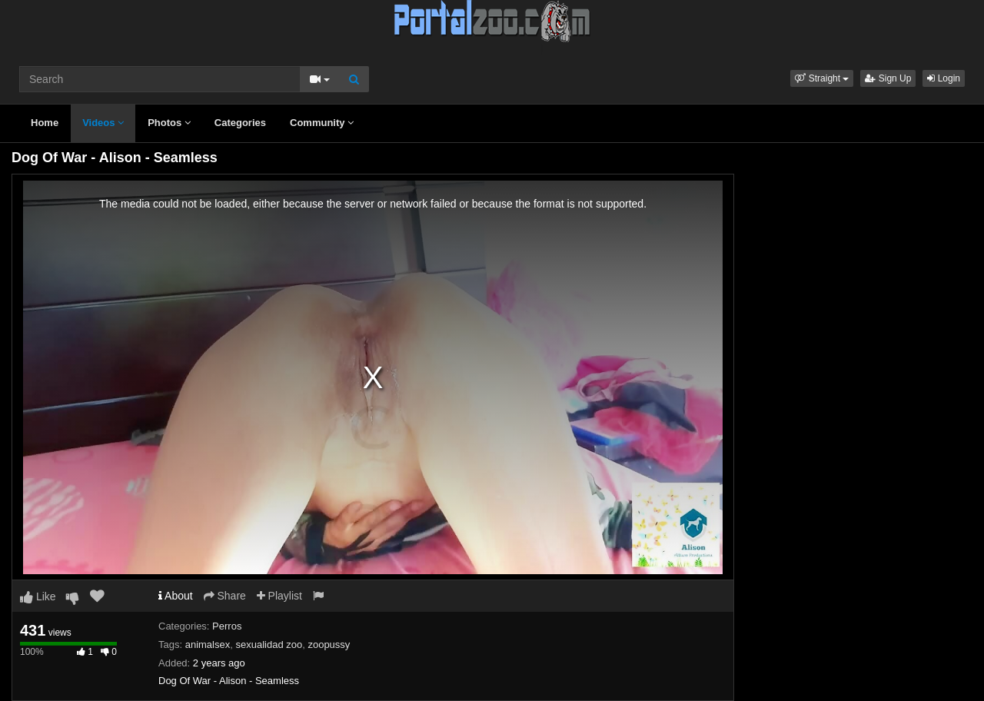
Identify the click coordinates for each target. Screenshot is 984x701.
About (175, 596)
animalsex (208, 644)
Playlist (279, 596)
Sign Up (888, 78)
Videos (103, 122)
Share (225, 596)
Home (44, 122)
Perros (226, 626)
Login (943, 78)
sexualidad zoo (268, 644)
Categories (240, 122)
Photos (169, 122)
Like (38, 596)
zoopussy (329, 644)
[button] (821, 78)
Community (322, 122)
